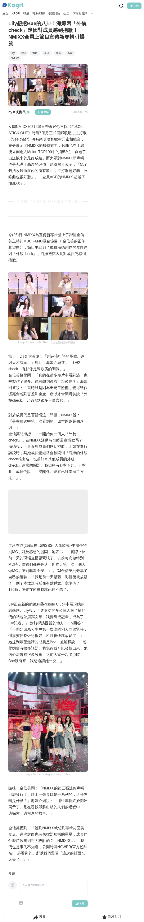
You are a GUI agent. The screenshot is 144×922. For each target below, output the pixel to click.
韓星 (26, 13)
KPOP (16, 13)
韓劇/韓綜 (38, 13)
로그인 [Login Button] (134, 6)
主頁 (5, 13)
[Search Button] (92, 13)
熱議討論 (54, 13)
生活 (66, 13)
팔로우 (43, 112)
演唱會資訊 (80, 13)
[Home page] (13, 6)
